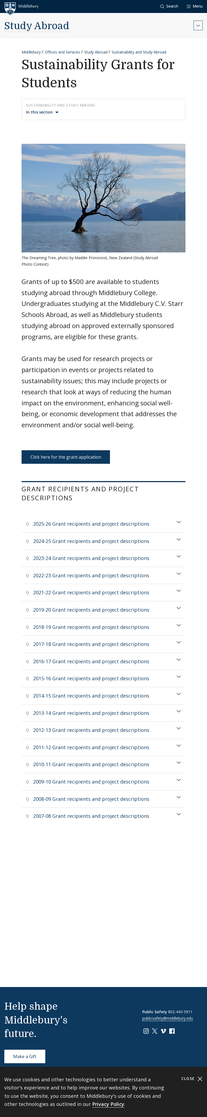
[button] (169, 6)
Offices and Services (62, 52)
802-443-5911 (180, 1011)
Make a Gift (24, 1056)
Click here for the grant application (65, 457)
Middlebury (31, 52)
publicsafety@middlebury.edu (167, 1018)
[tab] (103, 523)
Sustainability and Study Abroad (139, 52)
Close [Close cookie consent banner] (192, 1079)
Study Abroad (36, 26)
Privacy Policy (108, 1104)
